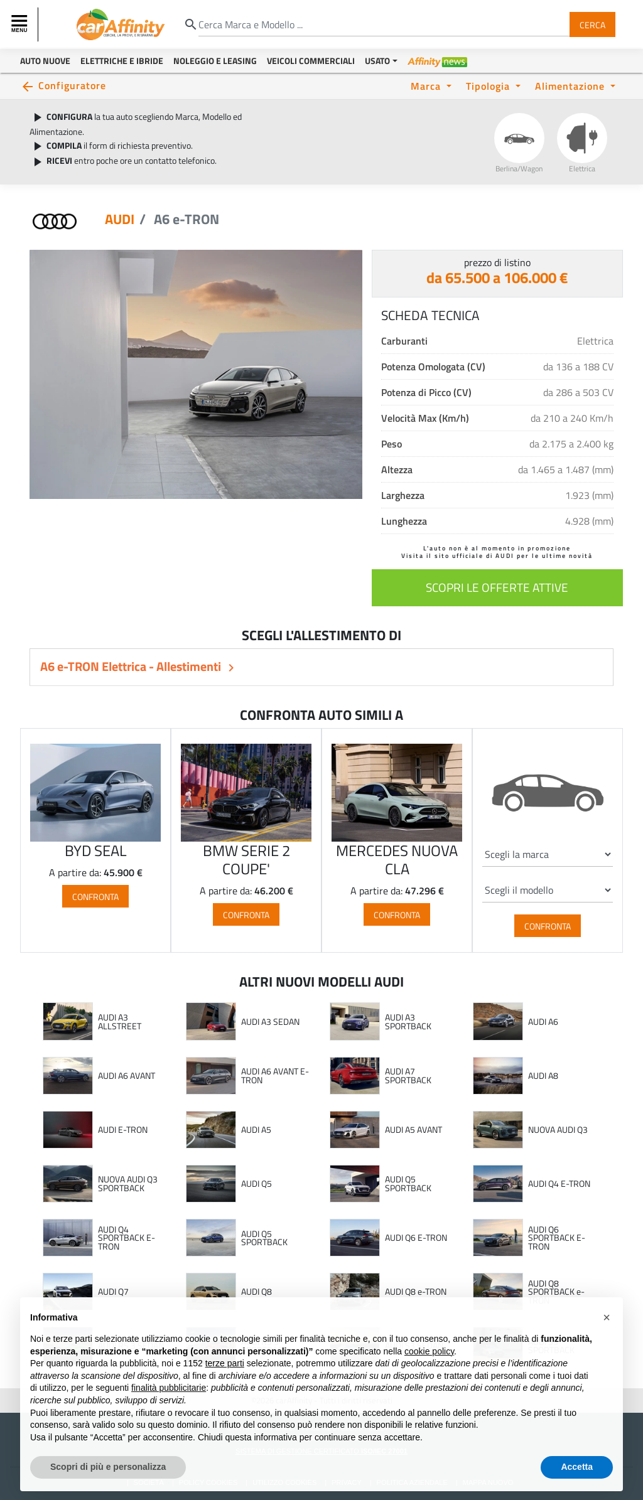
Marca (427, 85)
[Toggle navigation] (20, 24)
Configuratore (72, 85)
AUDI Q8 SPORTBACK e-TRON (556, 1292)
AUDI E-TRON (123, 1129)
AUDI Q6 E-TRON (416, 1237)
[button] (607, 1344)
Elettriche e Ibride (121, 60)
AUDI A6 (543, 1021)
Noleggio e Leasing (215, 60)
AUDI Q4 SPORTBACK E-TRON (126, 1238)
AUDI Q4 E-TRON (559, 1183)
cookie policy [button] (429, 1378)
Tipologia (489, 85)
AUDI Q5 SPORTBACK (408, 1183)
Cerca (592, 24)
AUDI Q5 (256, 1183)
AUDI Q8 (256, 1291)
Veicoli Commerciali (311, 60)
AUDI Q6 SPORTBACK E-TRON (556, 1238)
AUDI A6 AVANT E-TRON (275, 1075)
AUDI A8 (543, 1075)
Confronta (95, 897)
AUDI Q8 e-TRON (415, 1291)
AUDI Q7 (113, 1291)
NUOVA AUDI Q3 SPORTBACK (128, 1183)
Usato (377, 60)
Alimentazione (571, 85)
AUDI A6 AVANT (126, 1075)
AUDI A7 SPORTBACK (408, 1075)
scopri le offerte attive (497, 587)
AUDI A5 (256, 1129)
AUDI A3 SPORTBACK (408, 1021)
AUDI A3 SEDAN (270, 1021)
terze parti (224, 1390)
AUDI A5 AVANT (413, 1129)
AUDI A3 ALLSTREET (119, 1021)
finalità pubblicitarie (168, 1415)
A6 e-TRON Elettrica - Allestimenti (132, 666)
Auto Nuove (45, 60)
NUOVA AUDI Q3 (558, 1129)
